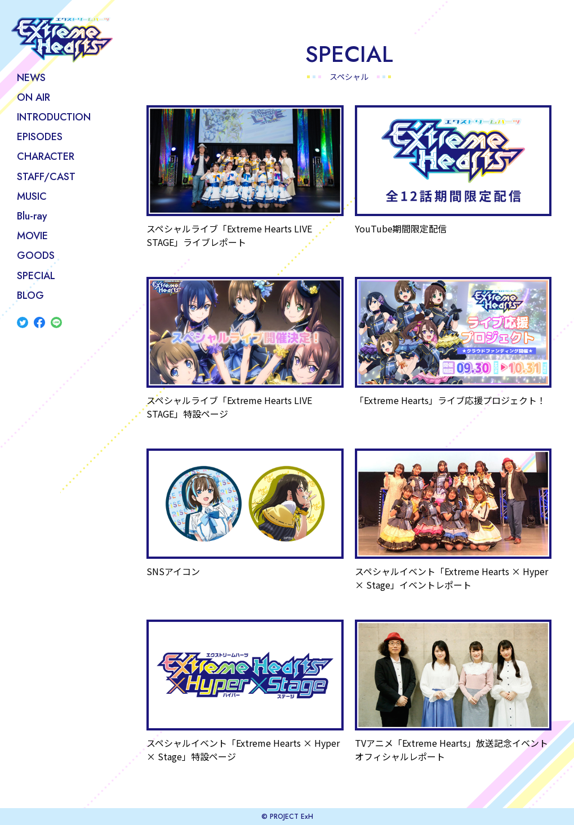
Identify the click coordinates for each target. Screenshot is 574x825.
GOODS (36, 255)
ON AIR (33, 97)
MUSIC (32, 196)
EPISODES (40, 136)
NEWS (31, 77)
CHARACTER (45, 156)
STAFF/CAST (46, 176)
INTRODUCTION (54, 117)
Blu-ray (32, 216)
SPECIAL (36, 275)
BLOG (30, 295)
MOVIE (32, 235)
